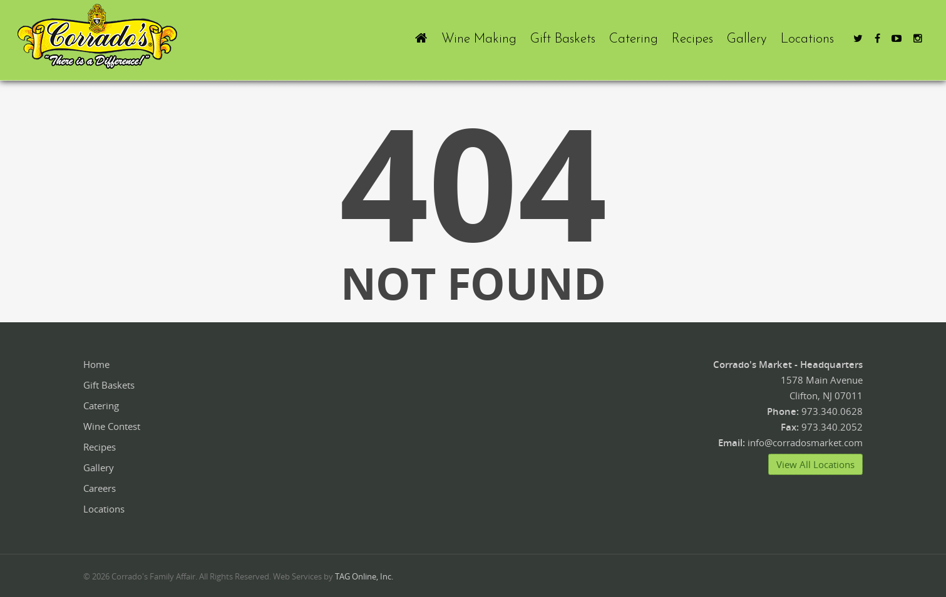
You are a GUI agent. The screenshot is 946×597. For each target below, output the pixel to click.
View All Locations (815, 464)
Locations (807, 39)
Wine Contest (111, 426)
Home (96, 364)
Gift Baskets (562, 39)
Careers (99, 488)
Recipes (692, 39)
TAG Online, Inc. (364, 576)
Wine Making (479, 39)
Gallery (747, 39)
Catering (633, 39)
